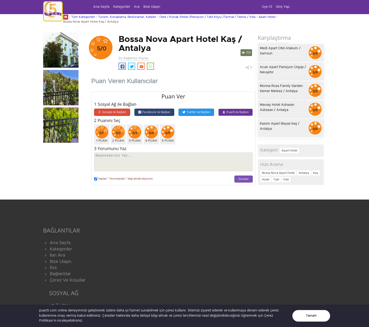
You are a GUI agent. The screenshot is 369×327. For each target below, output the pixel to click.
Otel (286, 179)
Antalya (304, 173)
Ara (137, 6)
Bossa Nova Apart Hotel (278, 173)
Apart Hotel (266, 17)
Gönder (243, 179)
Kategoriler (121, 6)
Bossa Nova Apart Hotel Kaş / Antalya (90, 21)
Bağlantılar (57, 274)
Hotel (265, 179)
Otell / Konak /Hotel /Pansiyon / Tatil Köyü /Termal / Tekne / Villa (207, 17)
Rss (50, 268)
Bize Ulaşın (151, 6)
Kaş (315, 173)
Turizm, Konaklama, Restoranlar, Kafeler (127, 17)
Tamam (311, 315)
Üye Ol (267, 6)
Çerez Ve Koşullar (64, 280)
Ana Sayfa (101, 6)
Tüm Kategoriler (83, 17)
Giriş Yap (283, 6)
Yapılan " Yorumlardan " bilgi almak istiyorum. (123, 178)
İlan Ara (54, 255)
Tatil (276, 179)
